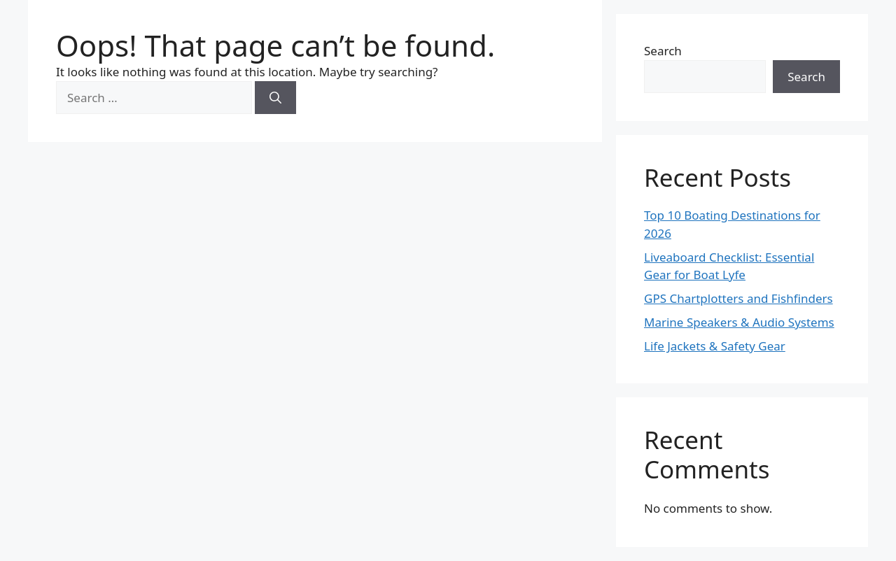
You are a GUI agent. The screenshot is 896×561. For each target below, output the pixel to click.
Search (663, 51)
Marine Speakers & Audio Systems (739, 322)
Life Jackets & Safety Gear (714, 346)
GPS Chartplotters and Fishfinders (738, 298)
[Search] (275, 98)
